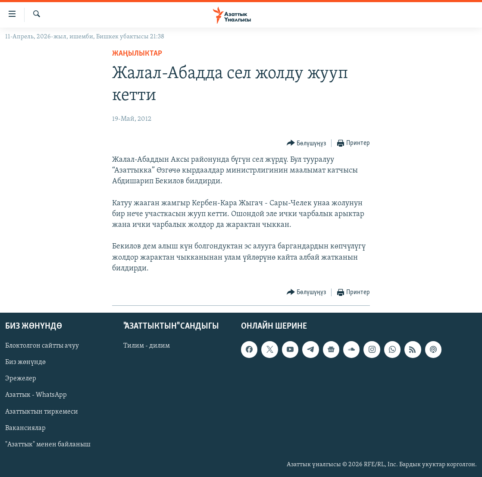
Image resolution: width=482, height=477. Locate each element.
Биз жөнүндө (25, 362)
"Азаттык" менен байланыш (48, 444)
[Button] (306, 143)
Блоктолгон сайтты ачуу (42, 345)
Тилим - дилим (146, 345)
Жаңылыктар (137, 54)
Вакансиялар (25, 428)
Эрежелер (20, 379)
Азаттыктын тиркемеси (41, 411)
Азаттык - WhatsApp (36, 395)
